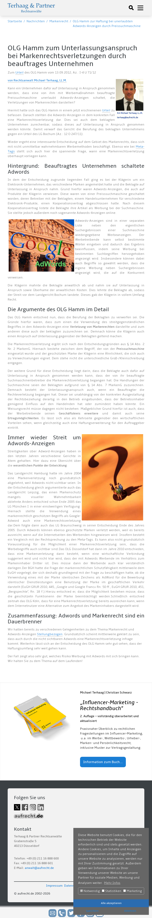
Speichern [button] (92, 910)
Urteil (19, 72)
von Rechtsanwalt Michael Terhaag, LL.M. (37, 80)
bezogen (56, 634)
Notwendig (90, 891)
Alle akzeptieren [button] (111, 903)
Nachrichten (36, 21)
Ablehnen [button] (130, 910)
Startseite (15, 21)
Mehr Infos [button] (112, 883)
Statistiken (111, 891)
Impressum (54, 886)
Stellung (43, 634)
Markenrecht (58, 21)
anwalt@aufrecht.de (39, 868)
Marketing (132, 891)
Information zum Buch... (103, 762)
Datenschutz (73, 886)
